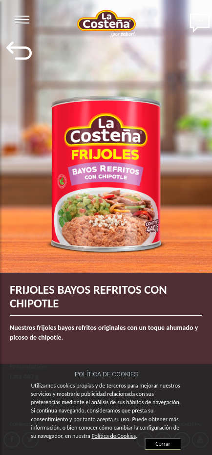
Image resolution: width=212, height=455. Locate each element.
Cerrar (162, 443)
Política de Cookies (113, 436)
